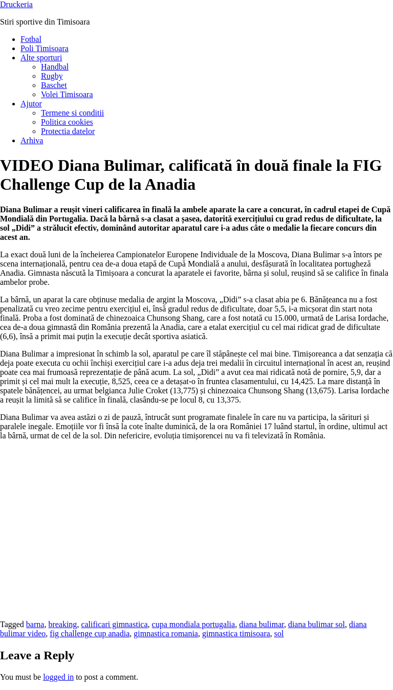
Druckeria (16, 4)
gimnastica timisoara (236, 633)
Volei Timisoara (67, 94)
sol (279, 633)
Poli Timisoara (44, 48)
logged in (58, 677)
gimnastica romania (166, 633)
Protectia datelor (68, 131)
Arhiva (31, 140)
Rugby (52, 76)
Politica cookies (67, 122)
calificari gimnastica (114, 624)
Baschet (54, 85)
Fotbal (30, 39)
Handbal (55, 66)
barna (35, 624)
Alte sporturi (41, 57)
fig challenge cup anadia (89, 633)
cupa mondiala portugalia (193, 624)
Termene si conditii (72, 112)
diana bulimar (261, 624)
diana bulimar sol (316, 624)
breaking (62, 624)
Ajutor (31, 103)
